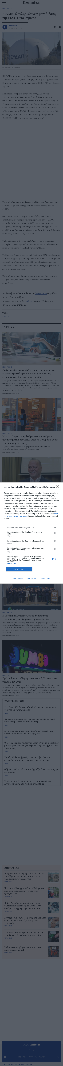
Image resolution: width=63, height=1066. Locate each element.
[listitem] (31, 527)
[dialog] (31, 533)
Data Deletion (18, 579)
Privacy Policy (45, 579)
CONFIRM (19, 569)
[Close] (58, 487)
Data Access (31, 579)
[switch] (54, 533)
